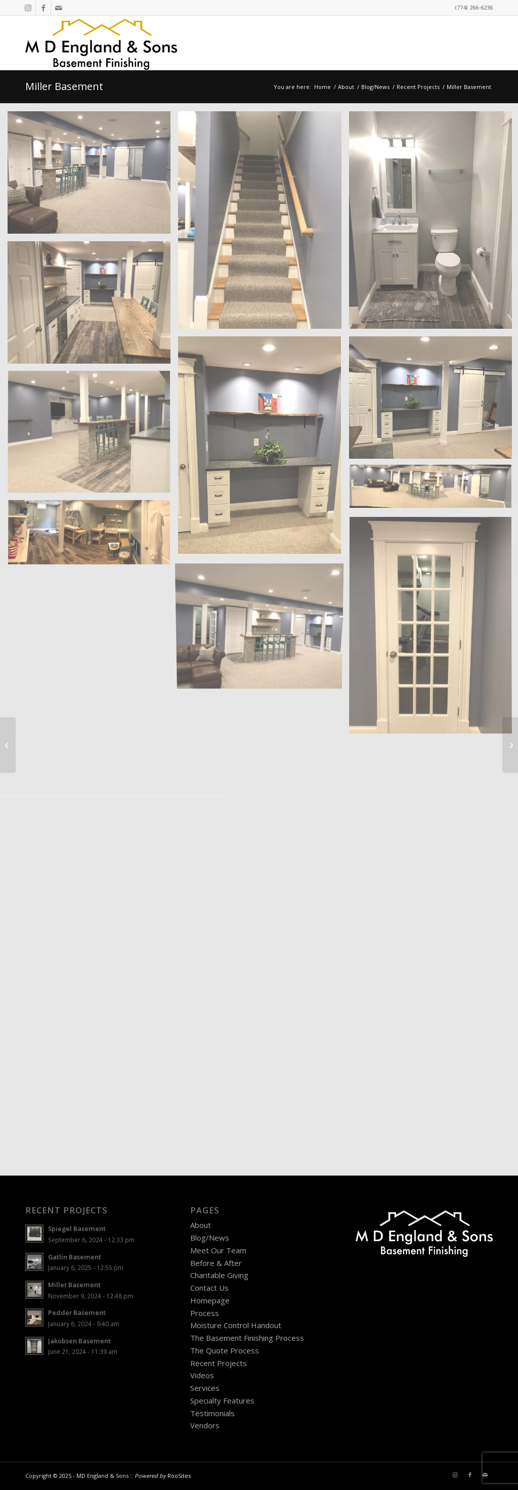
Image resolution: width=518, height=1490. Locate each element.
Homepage (210, 1300)
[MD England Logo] (101, 43)
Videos (202, 1375)
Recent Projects (218, 1363)
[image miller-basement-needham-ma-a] (263, 223)
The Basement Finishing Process (247, 1338)
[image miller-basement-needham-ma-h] (93, 537)
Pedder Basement (77, 1312)
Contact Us (209, 1288)
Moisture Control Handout (235, 1325)
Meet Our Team (218, 1250)
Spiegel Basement (77, 1228)
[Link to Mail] (58, 7)
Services (205, 1388)
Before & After (216, 1263)
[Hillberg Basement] (8, 745)
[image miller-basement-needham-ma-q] (93, 176)
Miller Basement (64, 86)
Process (204, 1313)
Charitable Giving (219, 1275)
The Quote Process (224, 1350)
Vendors (205, 1425)
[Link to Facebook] (43, 7)
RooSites (179, 1475)
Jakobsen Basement (79, 1340)
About (200, 1225)
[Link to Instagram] (28, 7)
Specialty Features (222, 1400)
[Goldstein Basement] (510, 745)
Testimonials (212, 1413)
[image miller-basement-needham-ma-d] (263, 448)
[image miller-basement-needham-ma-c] (93, 306)
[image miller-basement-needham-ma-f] (93, 436)
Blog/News (209, 1238)
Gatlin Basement (74, 1256)
